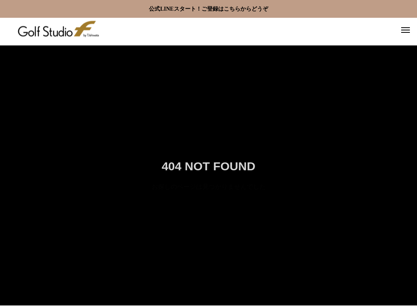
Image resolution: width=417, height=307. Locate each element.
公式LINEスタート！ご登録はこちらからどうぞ (208, 9)
